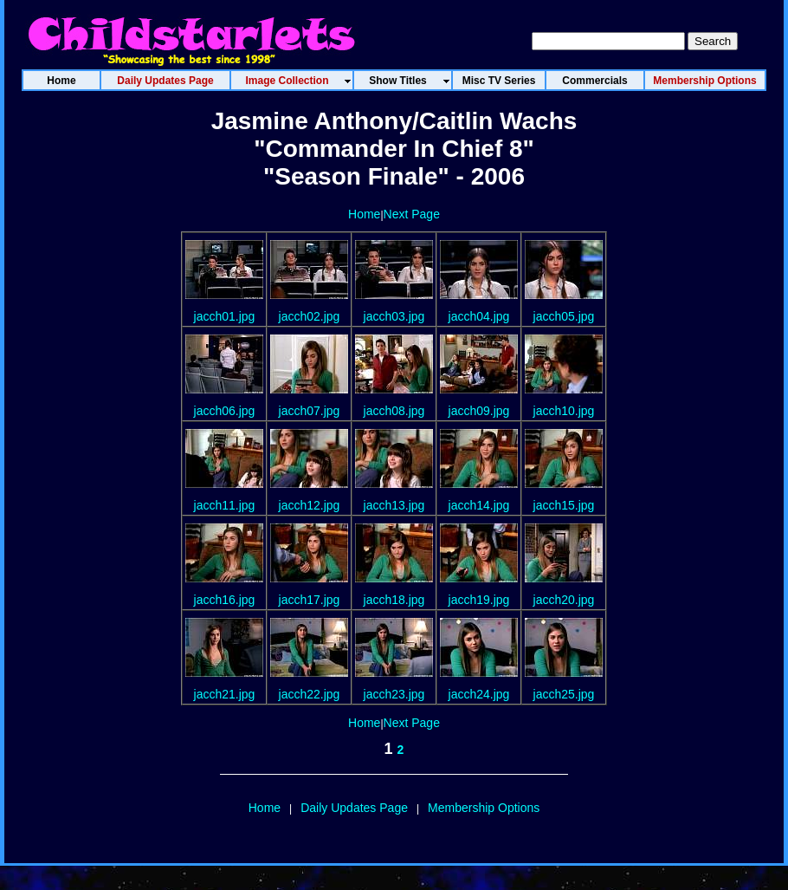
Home (364, 214)
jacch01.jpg (224, 316)
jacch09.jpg (479, 411)
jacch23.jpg (394, 694)
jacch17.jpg (309, 600)
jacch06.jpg (224, 411)
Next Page (412, 214)
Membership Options (483, 808)
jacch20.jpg (564, 600)
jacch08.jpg (394, 411)
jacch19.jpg (479, 600)
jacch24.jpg (479, 694)
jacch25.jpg (564, 694)
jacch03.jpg (394, 316)
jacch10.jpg (564, 411)
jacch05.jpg (564, 316)
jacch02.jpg (309, 316)
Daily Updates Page (354, 808)
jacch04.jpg (479, 316)
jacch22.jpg (309, 694)
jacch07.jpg (309, 411)
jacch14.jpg (479, 505)
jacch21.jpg (224, 694)
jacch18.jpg (394, 600)
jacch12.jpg (309, 505)
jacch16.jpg (224, 600)
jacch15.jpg (564, 505)
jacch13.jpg (394, 505)
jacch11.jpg (224, 505)
